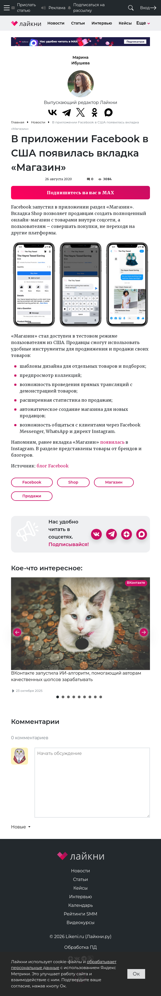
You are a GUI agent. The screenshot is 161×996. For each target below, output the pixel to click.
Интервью (102, 23)
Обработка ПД (80, 947)
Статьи (78, 23)
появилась (112, 442)
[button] (57, 697)
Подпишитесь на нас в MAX (80, 192)
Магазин (113, 482)
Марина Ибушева (80, 60)
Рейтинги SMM (80, 914)
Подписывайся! (68, 544)
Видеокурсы (80, 922)
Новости (55, 23)
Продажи (31, 496)
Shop (73, 482)
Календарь (80, 905)
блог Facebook (53, 465)
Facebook (31, 482)
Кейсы (125, 23)
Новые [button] (19, 827)
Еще (143, 23)
